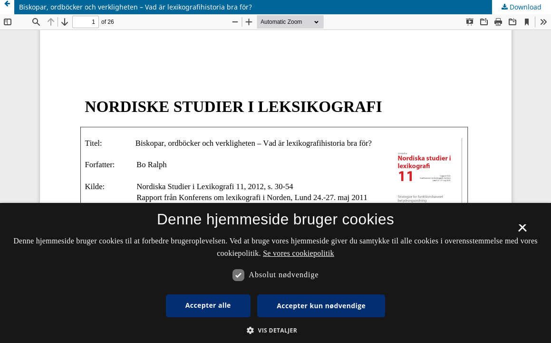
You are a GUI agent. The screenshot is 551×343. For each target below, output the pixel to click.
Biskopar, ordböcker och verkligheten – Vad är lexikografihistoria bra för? (135, 6)
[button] (275, 330)
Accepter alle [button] (208, 305)
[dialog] (275, 273)
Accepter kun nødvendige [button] (321, 305)
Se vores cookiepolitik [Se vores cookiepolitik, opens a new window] (298, 253)
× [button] (522, 231)
